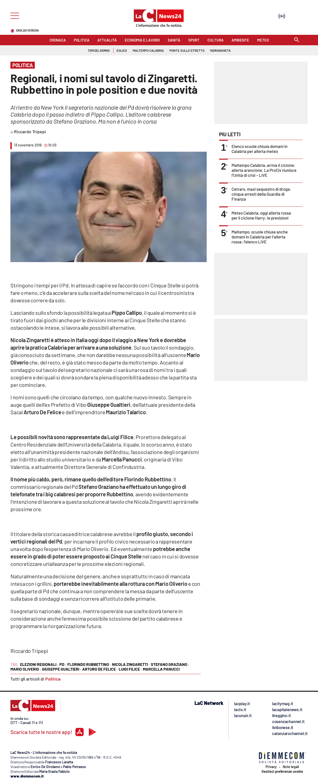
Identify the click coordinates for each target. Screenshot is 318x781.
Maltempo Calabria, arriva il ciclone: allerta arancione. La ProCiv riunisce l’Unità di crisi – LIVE (264, 170)
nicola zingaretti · (131, 664)
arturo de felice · (100, 669)
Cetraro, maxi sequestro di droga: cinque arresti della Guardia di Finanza (261, 193)
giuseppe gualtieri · (61, 669)
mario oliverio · (25, 669)
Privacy (271, 767)
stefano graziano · (170, 664)
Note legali (291, 767)
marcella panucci (161, 669)
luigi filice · (130, 669)
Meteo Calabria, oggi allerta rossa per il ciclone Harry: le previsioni (261, 215)
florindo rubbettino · (89, 664)
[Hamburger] (13, 15)
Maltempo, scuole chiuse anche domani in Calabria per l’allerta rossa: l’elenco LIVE (260, 236)
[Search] (296, 40)
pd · (62, 664)
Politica (52, 679)
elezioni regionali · (39, 664)
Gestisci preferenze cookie (282, 771)
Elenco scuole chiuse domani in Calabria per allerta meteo (259, 149)
